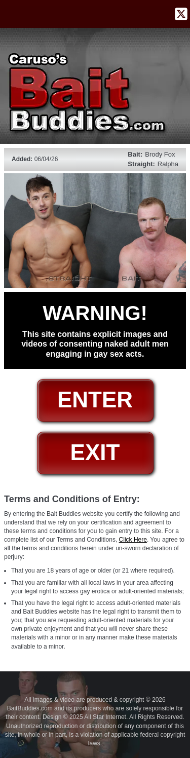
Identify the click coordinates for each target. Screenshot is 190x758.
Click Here (133, 539)
